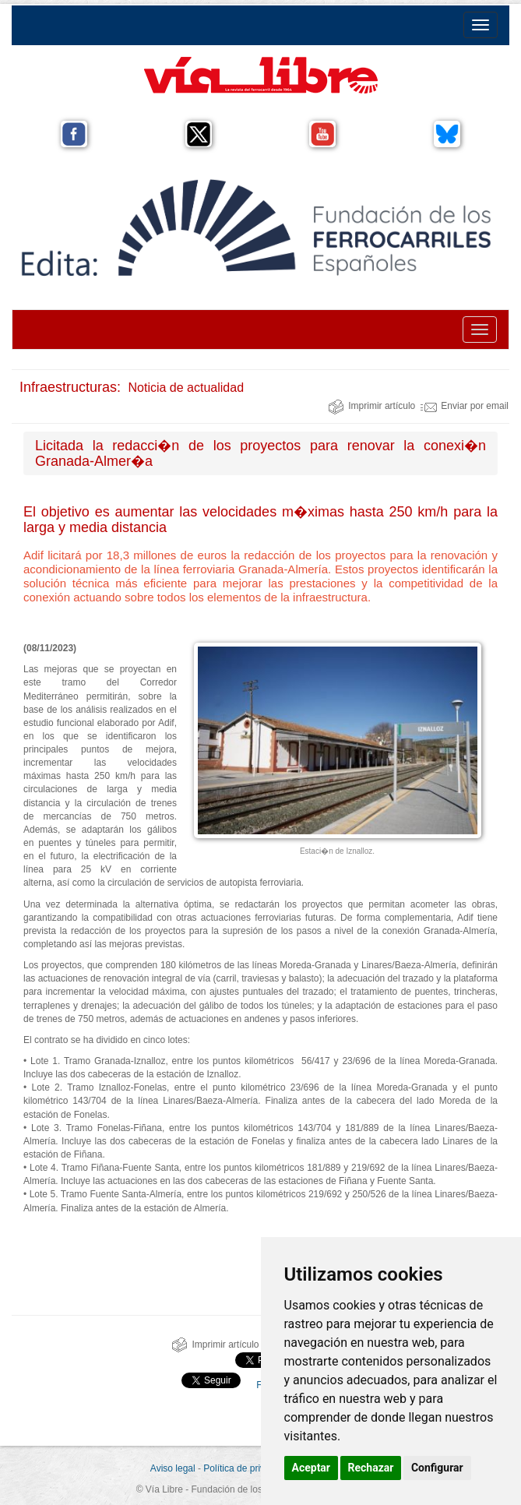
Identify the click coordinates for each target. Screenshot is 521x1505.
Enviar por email (465, 405)
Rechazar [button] (371, 1467)
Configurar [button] (437, 1467)
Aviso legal (172, 1468)
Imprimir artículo (371, 405)
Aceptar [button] (311, 1467)
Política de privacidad (247, 1468)
